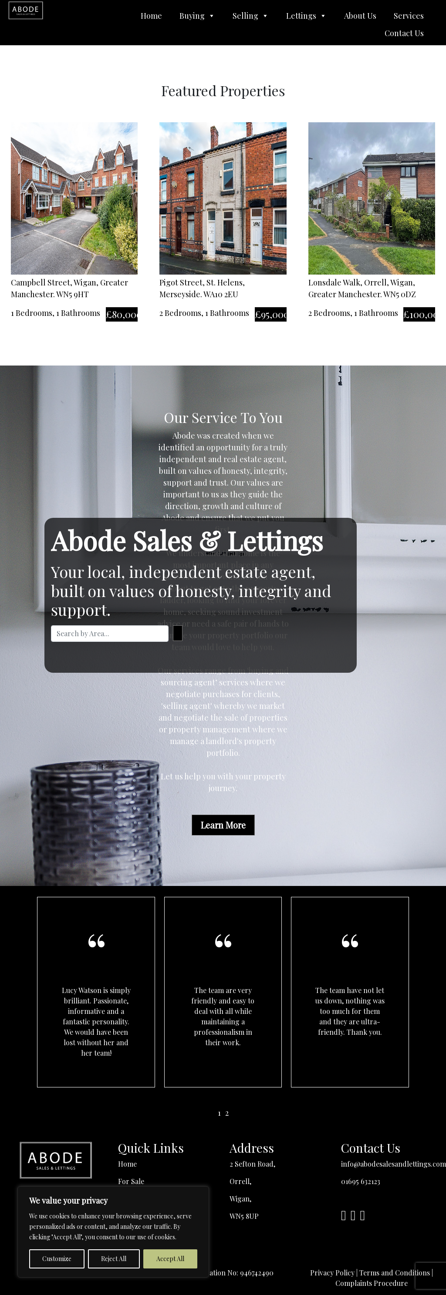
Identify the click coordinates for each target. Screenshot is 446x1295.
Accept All (170, 1259)
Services (409, 15)
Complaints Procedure (371, 1283)
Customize (56, 1259)
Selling (251, 15)
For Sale (131, 1181)
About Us (360, 15)
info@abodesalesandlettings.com (393, 1163)
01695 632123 (360, 1181)
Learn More (223, 825)
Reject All (113, 1259)
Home (151, 15)
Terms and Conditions (394, 1272)
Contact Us (404, 33)
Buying (197, 15)
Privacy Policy (332, 1272)
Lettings (306, 15)
